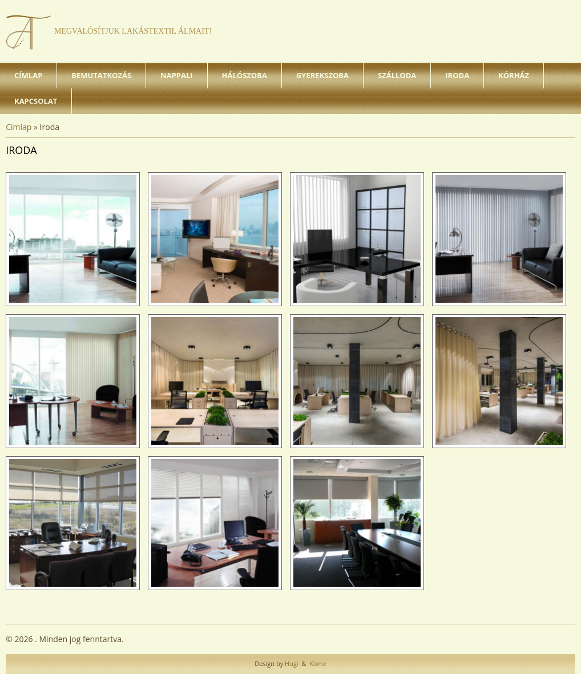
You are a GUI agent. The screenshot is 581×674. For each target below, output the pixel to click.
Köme (317, 663)
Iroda (457, 75)
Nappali (176, 75)
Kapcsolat (35, 101)
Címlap (28, 75)
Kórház (513, 75)
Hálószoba (244, 75)
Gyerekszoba (322, 75)
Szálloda (397, 75)
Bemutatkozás (101, 75)
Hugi (290, 663)
